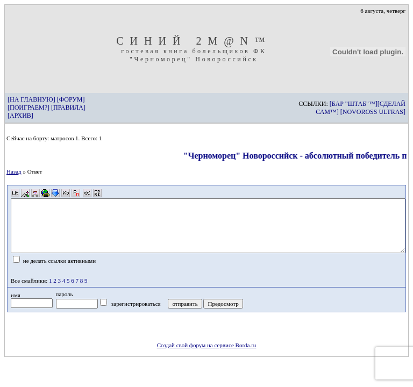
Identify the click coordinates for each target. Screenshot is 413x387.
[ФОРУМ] (71, 99)
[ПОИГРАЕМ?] (28, 107)
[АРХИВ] (20, 115)
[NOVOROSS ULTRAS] (372, 112)
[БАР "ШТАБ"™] (354, 104)
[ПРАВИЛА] (68, 107)
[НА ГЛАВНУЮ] (31, 99)
